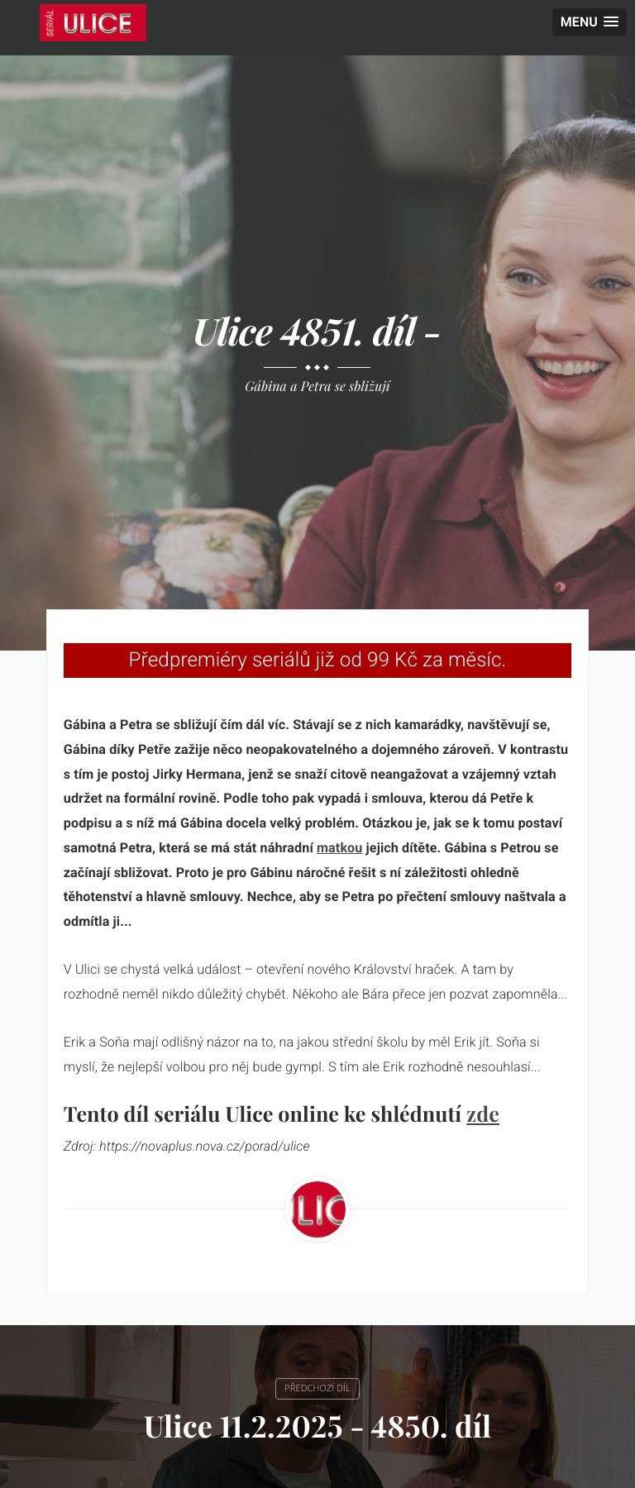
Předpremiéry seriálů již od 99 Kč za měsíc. (317, 659)
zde (482, 1114)
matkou (339, 848)
